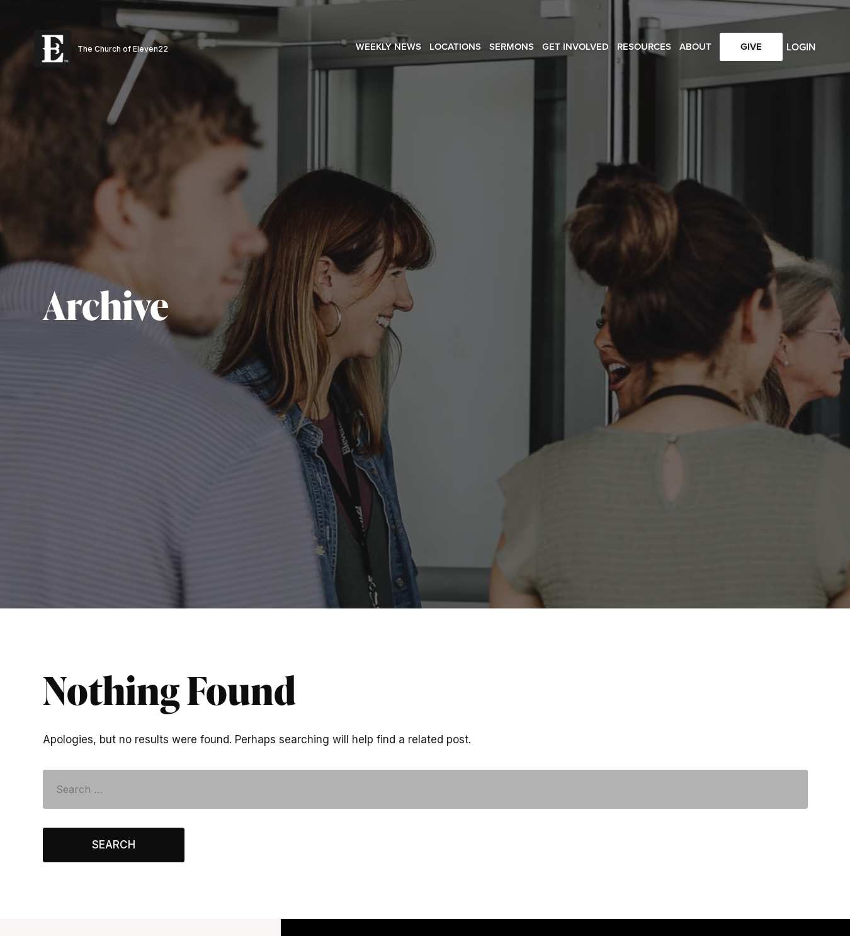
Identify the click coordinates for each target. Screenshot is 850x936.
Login (801, 47)
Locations (455, 47)
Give (751, 47)
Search (113, 844)
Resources (644, 47)
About (695, 47)
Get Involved (575, 47)
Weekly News (388, 47)
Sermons (511, 47)
